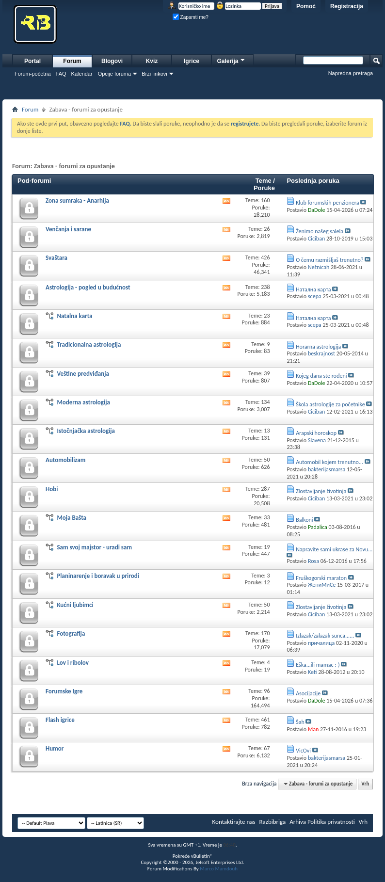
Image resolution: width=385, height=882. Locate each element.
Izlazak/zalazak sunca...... (325, 635)
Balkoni (304, 519)
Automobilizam (65, 460)
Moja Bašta (71, 517)
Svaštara (56, 257)
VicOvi (303, 750)
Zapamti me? (191, 17)
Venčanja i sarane (68, 229)
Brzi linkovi (154, 74)
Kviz (152, 61)
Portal (32, 61)
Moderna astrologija (83, 402)
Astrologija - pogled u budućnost (88, 287)
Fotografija (71, 633)
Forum (72, 61)
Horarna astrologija (318, 346)
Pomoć (306, 6)
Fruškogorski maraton (321, 578)
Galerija (231, 60)
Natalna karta (74, 316)
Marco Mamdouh (219, 869)
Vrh (365, 784)
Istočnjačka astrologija (86, 430)
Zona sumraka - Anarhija (77, 200)
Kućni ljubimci (75, 605)
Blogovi (112, 61)
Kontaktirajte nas (234, 821)
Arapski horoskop (316, 433)
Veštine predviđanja (83, 373)
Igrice (191, 61)
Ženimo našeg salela (319, 231)
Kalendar (82, 74)
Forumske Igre (64, 691)
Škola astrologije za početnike (330, 404)
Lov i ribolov (73, 662)
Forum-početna (33, 74)
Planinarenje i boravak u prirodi (98, 575)
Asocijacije (308, 693)
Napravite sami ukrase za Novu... (334, 549)
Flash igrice (60, 719)
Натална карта (313, 289)
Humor (55, 748)
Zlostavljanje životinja (321, 491)
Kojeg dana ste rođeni (321, 375)
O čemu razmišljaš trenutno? (329, 260)
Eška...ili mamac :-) (318, 664)
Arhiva (297, 821)
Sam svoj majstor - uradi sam (94, 547)
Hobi (52, 489)
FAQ (61, 74)
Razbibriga (272, 821)
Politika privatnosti (331, 821)
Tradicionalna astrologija (89, 344)
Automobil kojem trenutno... (329, 462)
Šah (300, 722)
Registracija (346, 6)
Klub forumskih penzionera (327, 202)
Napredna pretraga (350, 73)
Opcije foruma (114, 74)
